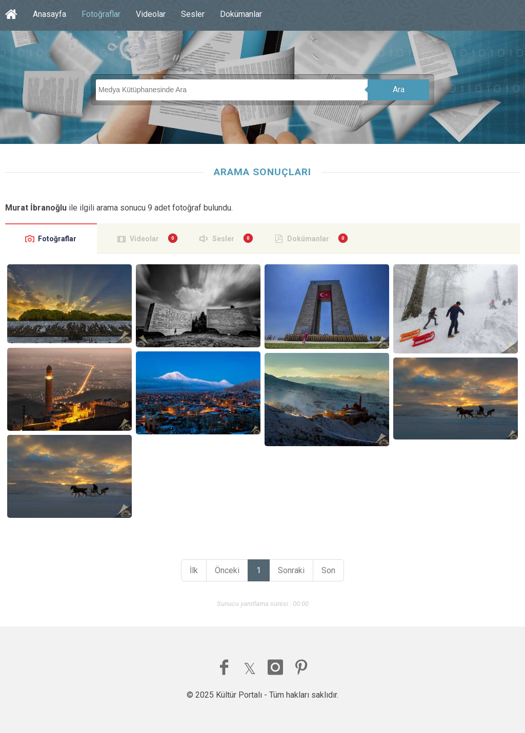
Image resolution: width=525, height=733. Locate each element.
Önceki (227, 570)
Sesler (193, 14)
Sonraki (291, 570)
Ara (399, 89)
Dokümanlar (241, 14)
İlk (194, 570)
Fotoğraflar (101, 14)
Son (328, 570)
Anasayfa (49, 14)
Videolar (151, 14)
